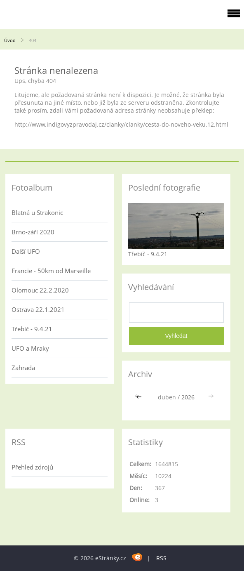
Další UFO (26, 251)
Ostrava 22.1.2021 (38, 309)
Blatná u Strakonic (37, 212)
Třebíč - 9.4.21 (32, 329)
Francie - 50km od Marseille (51, 271)
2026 (188, 397)
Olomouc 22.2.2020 (40, 290)
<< (139, 397)
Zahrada (23, 367)
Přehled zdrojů (32, 467)
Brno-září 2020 (33, 232)
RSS (161, 558)
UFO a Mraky (30, 348)
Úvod (10, 40)
